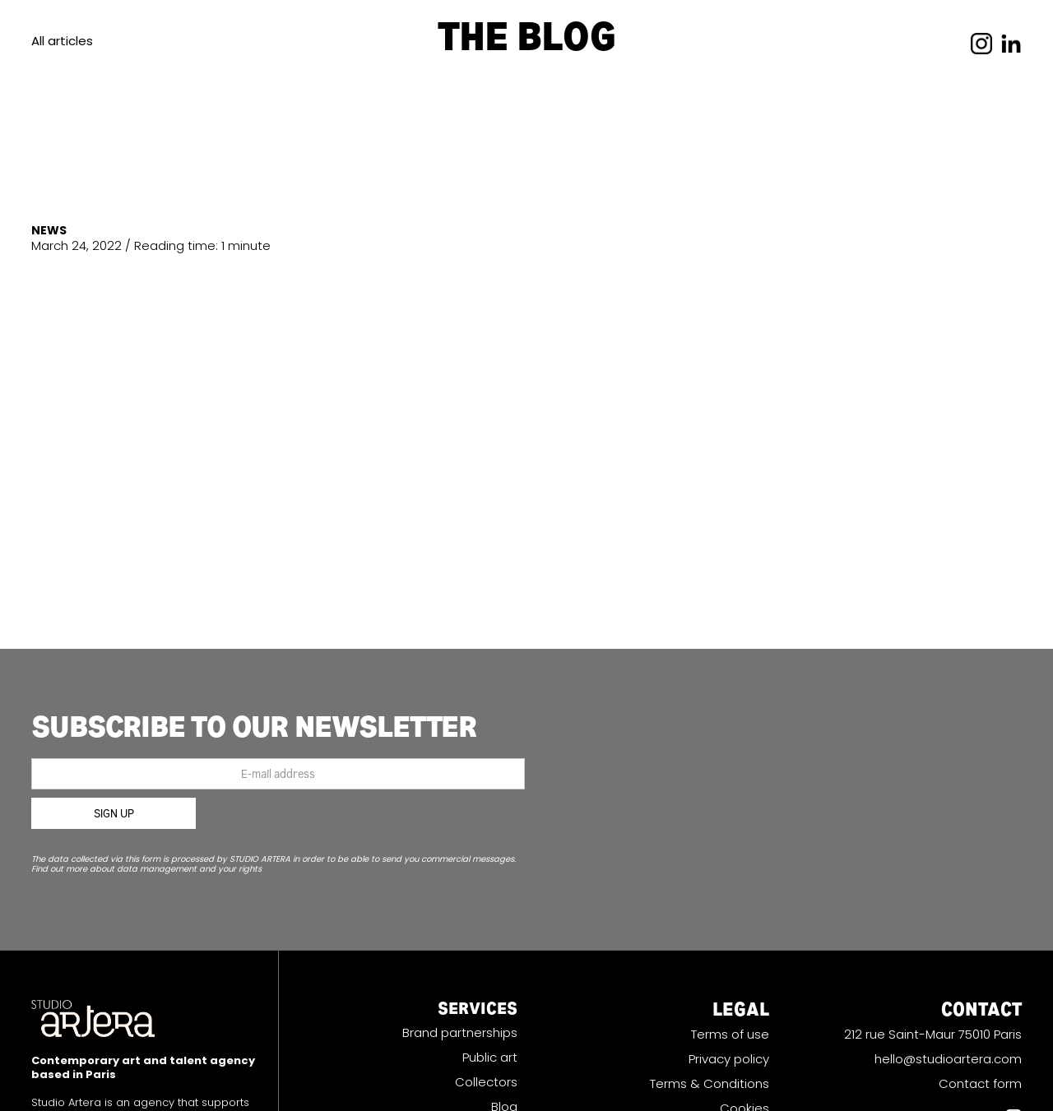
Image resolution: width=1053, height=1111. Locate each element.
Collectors (486, 1082)
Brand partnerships (459, 1033)
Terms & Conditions (709, 1084)
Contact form (980, 1084)
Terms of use (730, 1034)
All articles (62, 40)
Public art (489, 1057)
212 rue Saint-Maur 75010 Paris (933, 1034)
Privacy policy (729, 1059)
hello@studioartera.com (948, 1059)
